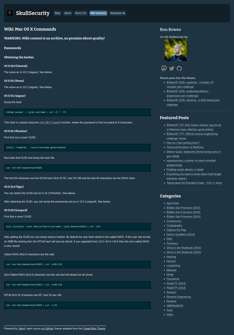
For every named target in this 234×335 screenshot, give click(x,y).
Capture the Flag (176, 230)
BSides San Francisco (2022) (183, 207)
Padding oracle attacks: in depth (185, 169)
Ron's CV (80, 13)
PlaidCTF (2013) (176, 283)
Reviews (171, 301)
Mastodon (117, 13)
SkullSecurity (33, 13)
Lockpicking (173, 265)
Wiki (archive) (98, 13)
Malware (171, 270)
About (67, 13)
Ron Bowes (170, 29)
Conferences (174, 221)
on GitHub (47, 328)
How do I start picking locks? (183, 142)
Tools (170, 310)
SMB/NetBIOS (175, 305)
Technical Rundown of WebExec (185, 147)
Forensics (172, 243)
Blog (57, 13)
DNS (169, 238)
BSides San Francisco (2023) (183, 212)
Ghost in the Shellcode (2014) (184, 247)
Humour (171, 261)
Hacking (171, 256)
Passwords (173, 279)
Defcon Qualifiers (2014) (181, 234)
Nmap (170, 274)
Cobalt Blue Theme (94, 328)
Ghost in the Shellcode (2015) (184, 252)
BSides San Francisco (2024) (183, 216)
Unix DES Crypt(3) (50, 122)
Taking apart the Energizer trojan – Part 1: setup (194, 182)
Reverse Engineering (179, 296)
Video (170, 314)
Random (171, 292)
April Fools (173, 203)
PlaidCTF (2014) (176, 287)
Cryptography (174, 225)
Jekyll (22, 328)
